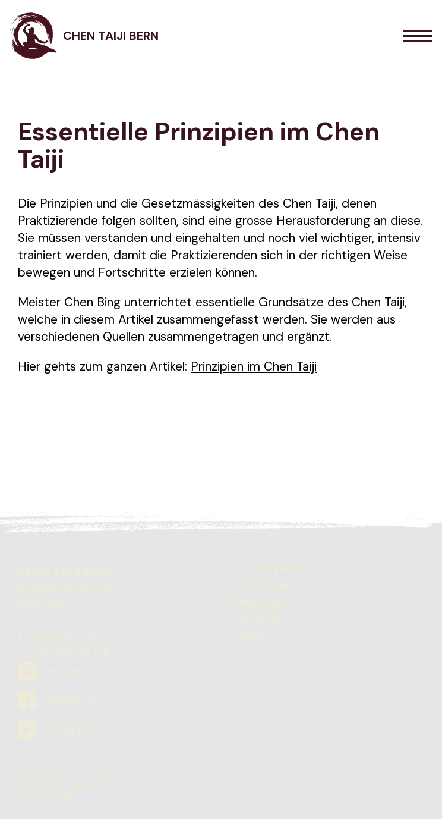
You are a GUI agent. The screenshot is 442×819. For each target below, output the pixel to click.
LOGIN (247, 634)
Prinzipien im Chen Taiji (254, 366)
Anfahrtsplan (264, 601)
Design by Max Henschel (62, 785)
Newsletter (260, 584)
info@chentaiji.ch (65, 637)
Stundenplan (264, 568)
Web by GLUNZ (45, 795)
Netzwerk (256, 618)
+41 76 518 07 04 (63, 653)
